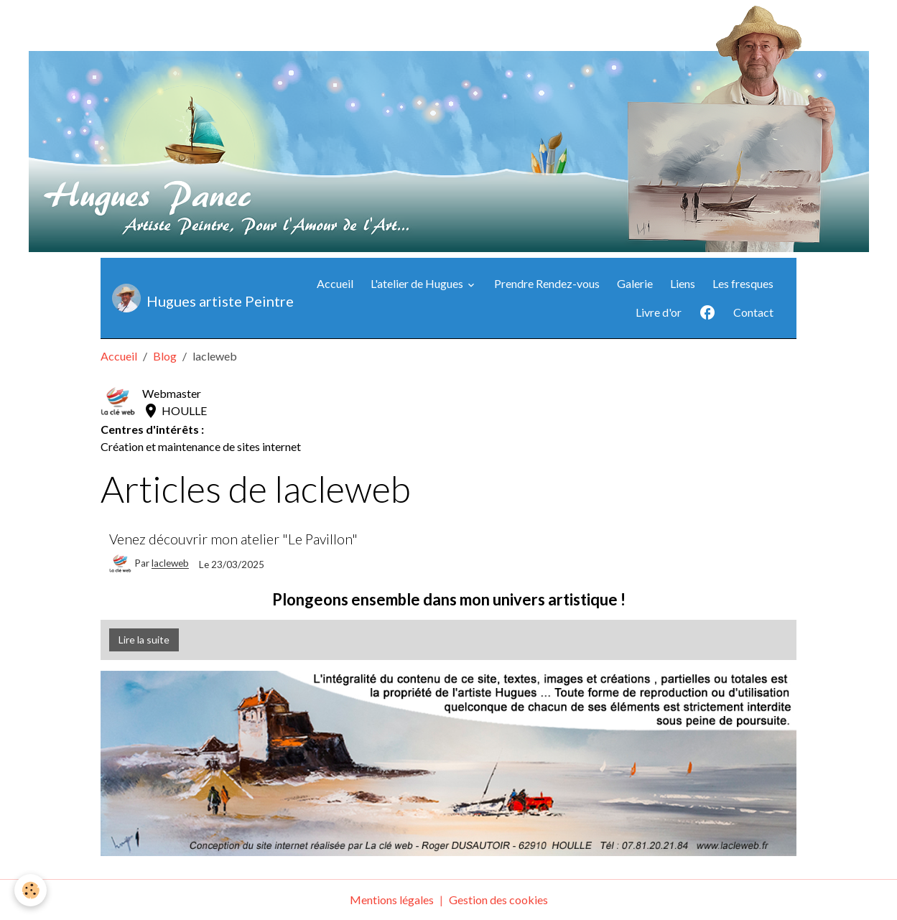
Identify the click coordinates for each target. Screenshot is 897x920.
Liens (682, 283)
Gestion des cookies (498, 899)
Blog (165, 356)
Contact (753, 312)
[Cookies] (30, 890)
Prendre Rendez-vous (547, 283)
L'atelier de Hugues (418, 283)
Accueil (335, 283)
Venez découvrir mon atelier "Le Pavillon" (233, 539)
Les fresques (742, 283)
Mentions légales (392, 899)
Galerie (635, 283)
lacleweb (170, 564)
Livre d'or (659, 312)
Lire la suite (143, 639)
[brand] (188, 298)
